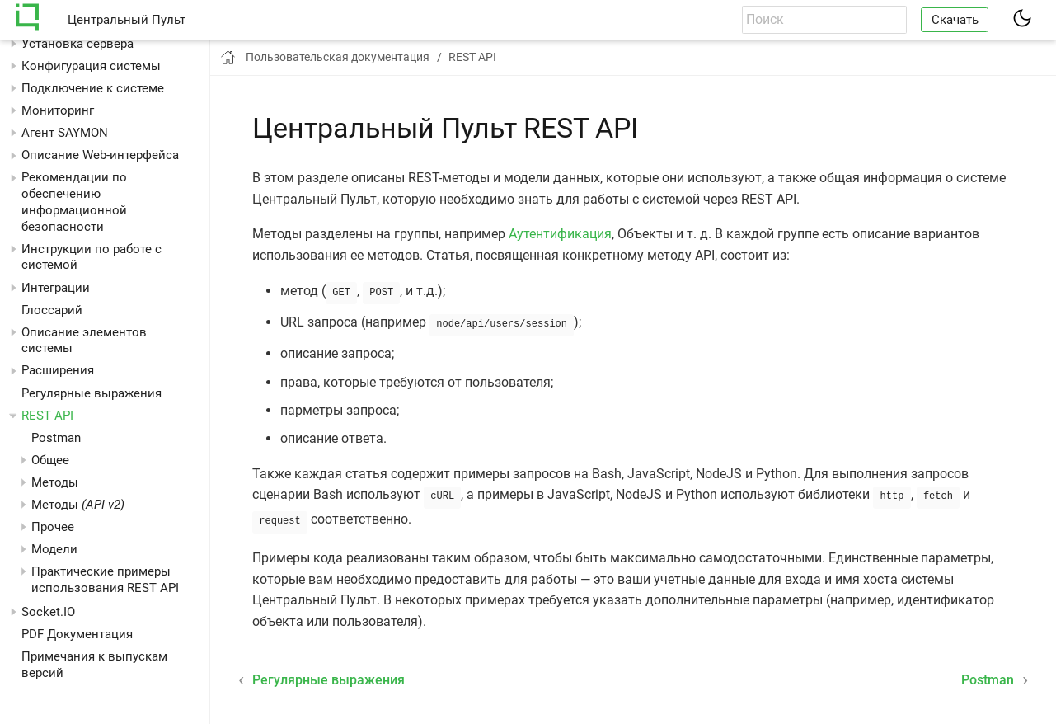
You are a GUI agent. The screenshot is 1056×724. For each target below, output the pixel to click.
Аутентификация (560, 234)
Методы (77, 504)
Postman (56, 437)
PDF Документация (77, 634)
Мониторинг (57, 110)
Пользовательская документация (337, 56)
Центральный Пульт (126, 19)
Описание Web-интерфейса (100, 155)
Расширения (57, 370)
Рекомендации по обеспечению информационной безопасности (74, 201)
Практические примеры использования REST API (105, 579)
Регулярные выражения (91, 393)
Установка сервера (77, 43)
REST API (47, 415)
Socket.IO (48, 611)
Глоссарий (51, 310)
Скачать (955, 19)
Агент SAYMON (64, 132)
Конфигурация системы (91, 66)
